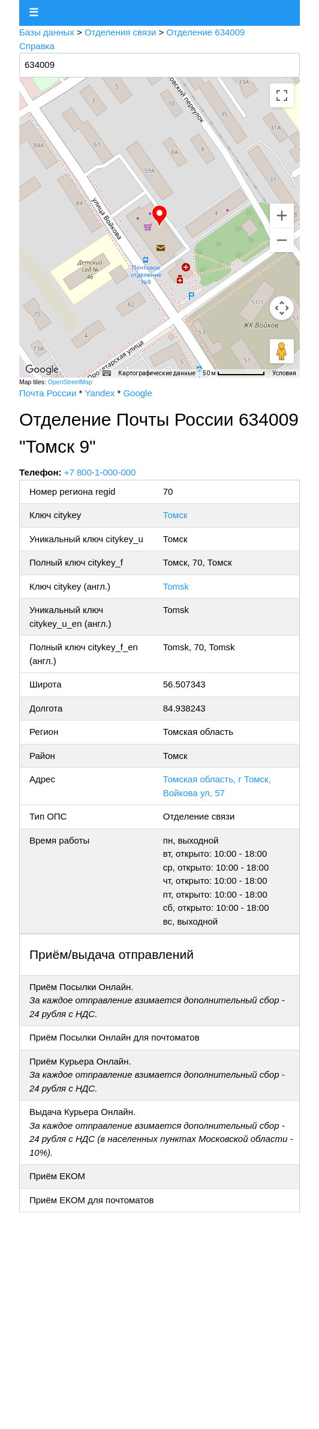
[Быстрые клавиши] (107, 373)
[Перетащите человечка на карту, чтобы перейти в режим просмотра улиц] (282, 351)
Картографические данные (156, 373)
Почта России (47, 393)
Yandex (100, 393)
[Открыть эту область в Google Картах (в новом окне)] (42, 370)
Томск (175, 515)
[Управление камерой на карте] (282, 308)
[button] (159, 216)
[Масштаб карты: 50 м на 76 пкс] (234, 373)
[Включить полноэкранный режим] (282, 95)
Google (137, 393)
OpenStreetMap (70, 381)
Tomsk (176, 586)
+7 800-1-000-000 (100, 472)
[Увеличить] (282, 216)
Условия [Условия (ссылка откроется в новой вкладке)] (284, 373)
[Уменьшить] (282, 240)
